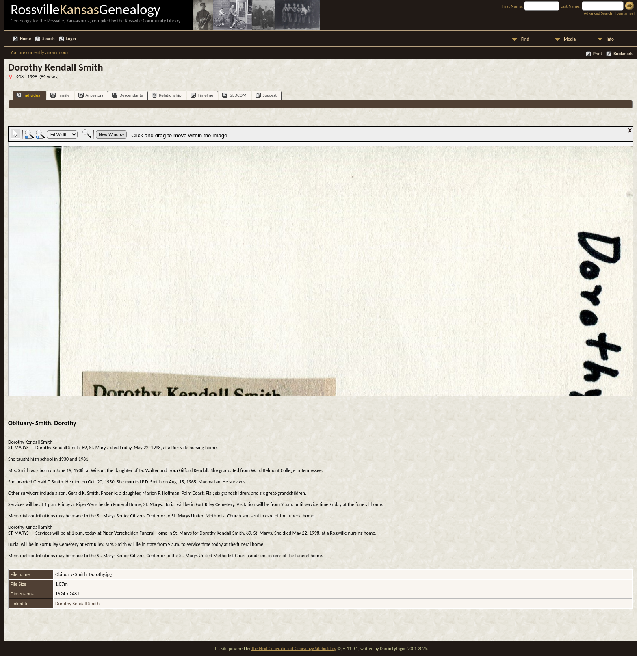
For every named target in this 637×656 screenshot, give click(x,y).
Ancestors (91, 95)
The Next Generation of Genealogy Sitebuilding (293, 648)
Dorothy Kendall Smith (77, 603)
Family (59, 95)
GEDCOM (234, 95)
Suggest (266, 95)
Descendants (127, 95)
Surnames (625, 13)
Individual (28, 95)
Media (570, 39)
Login (71, 38)
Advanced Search (598, 13)
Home (25, 38)
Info (610, 39)
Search (48, 38)
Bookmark (623, 53)
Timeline (202, 95)
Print (597, 53)
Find (525, 39)
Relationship (167, 95)
